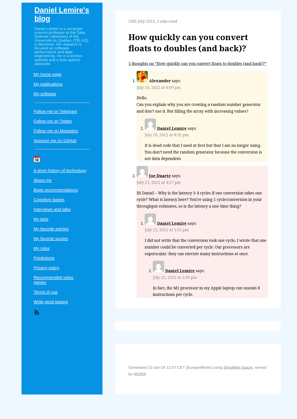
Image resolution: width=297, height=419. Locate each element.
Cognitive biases (49, 199)
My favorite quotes (51, 238)
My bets (41, 219)
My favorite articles (51, 228)
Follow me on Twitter (53, 121)
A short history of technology (60, 170)
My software (45, 93)
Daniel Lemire (172, 128)
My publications (48, 84)
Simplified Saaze (238, 367)
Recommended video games (54, 280)
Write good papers (51, 301)
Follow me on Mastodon (56, 130)
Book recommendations (56, 190)
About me (43, 180)
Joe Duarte (160, 175)
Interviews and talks (52, 209)
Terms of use (46, 292)
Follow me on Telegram (55, 111)
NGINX (140, 374)
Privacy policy (46, 267)
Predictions (44, 258)
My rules (42, 248)
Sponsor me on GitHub (55, 140)
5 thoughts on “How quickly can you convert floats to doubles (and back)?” (197, 63)
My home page (48, 74)
